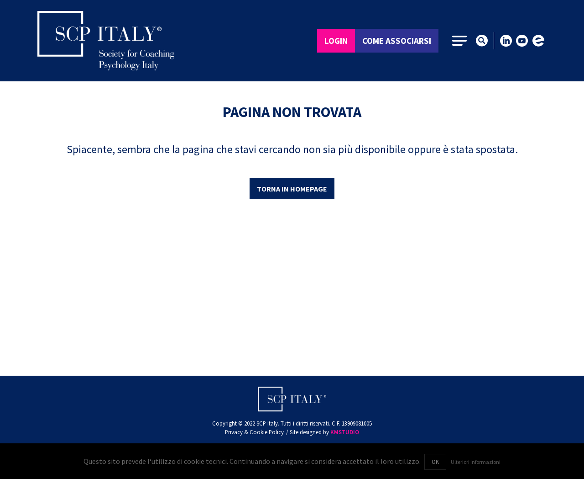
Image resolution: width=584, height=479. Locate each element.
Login (336, 40)
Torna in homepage (292, 188)
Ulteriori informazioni (476, 461)
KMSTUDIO (344, 432)
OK (435, 461)
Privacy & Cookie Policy (254, 432)
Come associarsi (396, 40)
